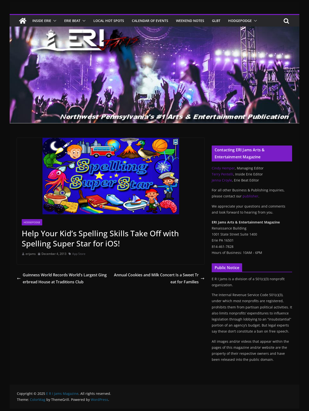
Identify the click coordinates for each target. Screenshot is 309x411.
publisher (250, 196)
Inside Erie (41, 20)
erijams (31, 254)
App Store (78, 254)
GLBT (216, 20)
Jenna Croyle (222, 180)
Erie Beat (72, 20)
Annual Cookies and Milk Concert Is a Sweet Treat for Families (159, 278)
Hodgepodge (240, 20)
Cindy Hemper (223, 168)
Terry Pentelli (222, 174)
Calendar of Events (150, 20)
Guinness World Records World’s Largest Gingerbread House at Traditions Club (62, 278)
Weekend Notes (190, 20)
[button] (53, 20)
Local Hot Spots (108, 20)
